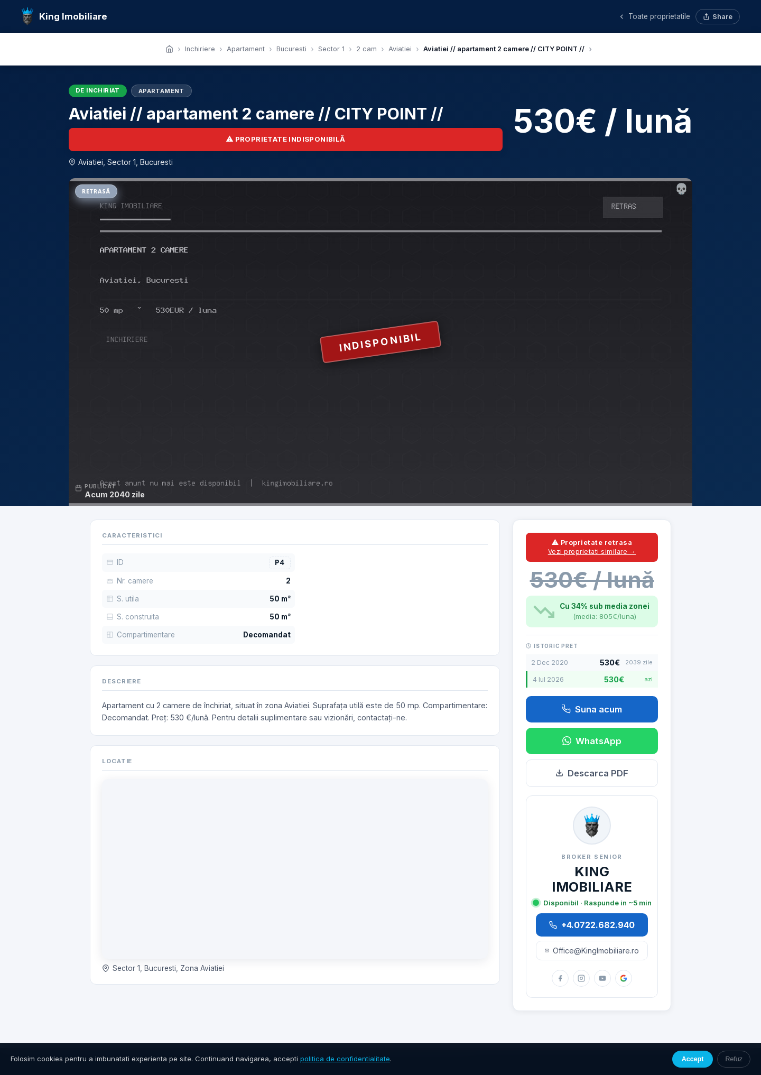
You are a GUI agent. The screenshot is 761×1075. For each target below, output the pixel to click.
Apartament (246, 49)
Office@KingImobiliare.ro (592, 950)
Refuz (734, 1059)
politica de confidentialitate (345, 1058)
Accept (693, 1059)
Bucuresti (291, 49)
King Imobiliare (64, 16)
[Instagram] (581, 978)
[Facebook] (560, 978)
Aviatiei (400, 49)
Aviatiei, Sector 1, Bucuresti (121, 161)
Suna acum (592, 709)
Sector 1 (331, 49)
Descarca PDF (591, 773)
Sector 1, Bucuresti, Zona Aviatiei (163, 969)
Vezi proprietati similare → (592, 551)
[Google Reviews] (623, 978)
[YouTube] (602, 978)
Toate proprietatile (654, 16)
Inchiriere (200, 49)
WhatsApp (591, 741)
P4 (280, 563)
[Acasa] (169, 49)
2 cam (366, 49)
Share (717, 17)
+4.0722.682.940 (592, 925)
